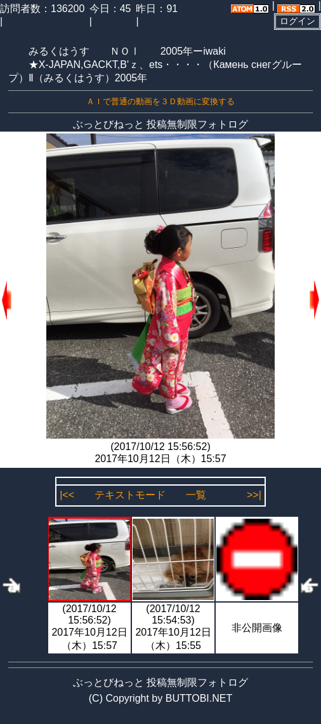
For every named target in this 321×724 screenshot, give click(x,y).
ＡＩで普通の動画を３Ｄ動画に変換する (160, 101)
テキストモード (130, 494)
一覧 (196, 494)
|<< (67, 494)
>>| (254, 494)
